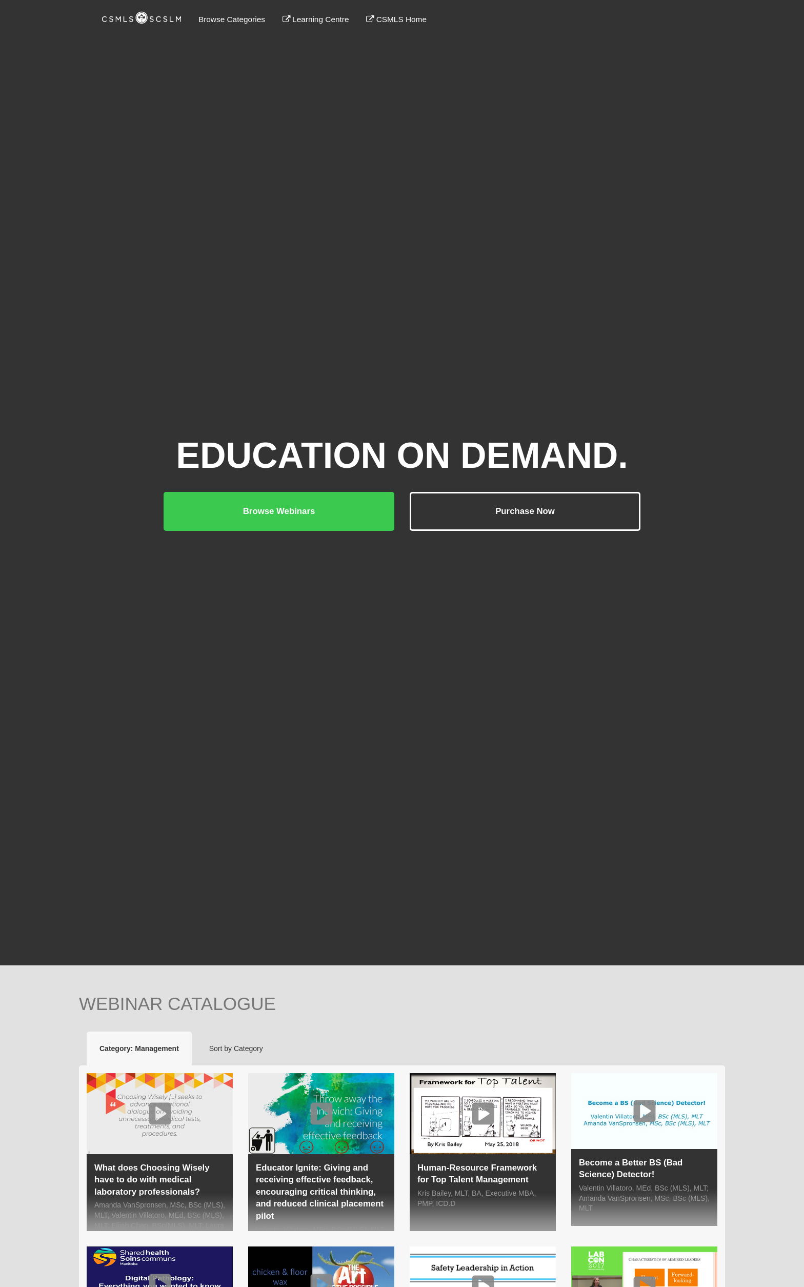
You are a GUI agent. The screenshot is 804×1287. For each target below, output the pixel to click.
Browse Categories (231, 19)
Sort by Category (236, 1048)
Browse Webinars (279, 511)
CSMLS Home (396, 19)
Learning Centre (316, 19)
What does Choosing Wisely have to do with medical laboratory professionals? (152, 1180)
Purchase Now (525, 511)
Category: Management (139, 1048)
